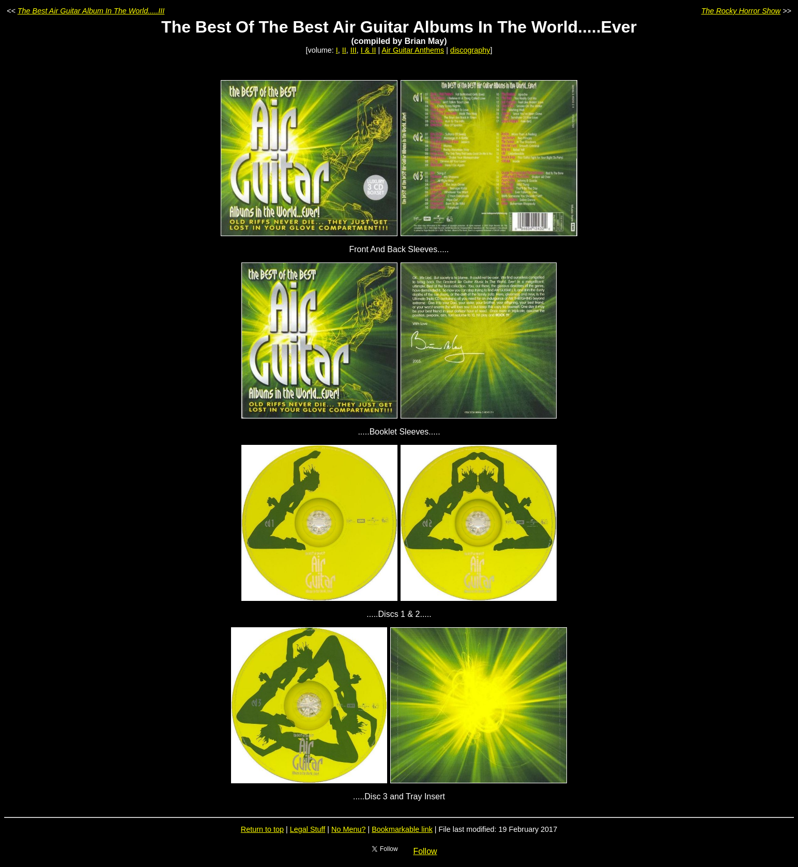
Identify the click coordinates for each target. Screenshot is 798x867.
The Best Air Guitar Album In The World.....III (91, 11)
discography (470, 50)
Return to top (262, 829)
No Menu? (348, 829)
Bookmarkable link (402, 829)
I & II (368, 50)
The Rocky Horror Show (741, 11)
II (344, 50)
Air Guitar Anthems (412, 50)
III (353, 50)
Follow (425, 851)
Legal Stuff (308, 829)
